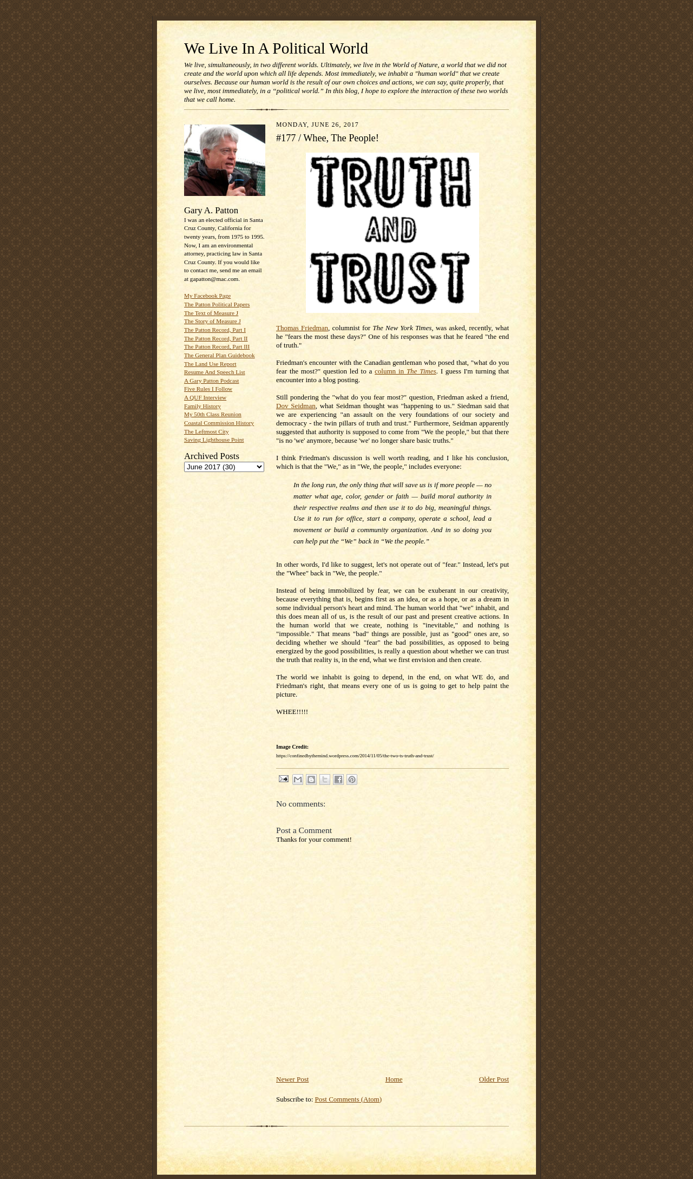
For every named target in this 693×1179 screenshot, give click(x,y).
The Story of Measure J (212, 321)
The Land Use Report (210, 364)
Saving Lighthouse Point (214, 439)
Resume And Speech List (214, 372)
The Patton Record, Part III (217, 346)
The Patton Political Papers (217, 304)
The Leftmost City (206, 431)
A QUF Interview (205, 397)
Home (394, 1079)
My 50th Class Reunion (212, 414)
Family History (202, 406)
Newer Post (292, 1079)
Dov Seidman (296, 406)
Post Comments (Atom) (348, 1099)
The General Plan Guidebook (219, 355)
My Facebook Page (207, 295)
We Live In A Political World (276, 48)
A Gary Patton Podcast (211, 380)
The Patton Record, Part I (215, 329)
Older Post (494, 1079)
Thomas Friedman (302, 328)
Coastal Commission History (219, 423)
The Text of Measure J (211, 313)
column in (405, 371)
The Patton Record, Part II (216, 338)
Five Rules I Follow (208, 388)
